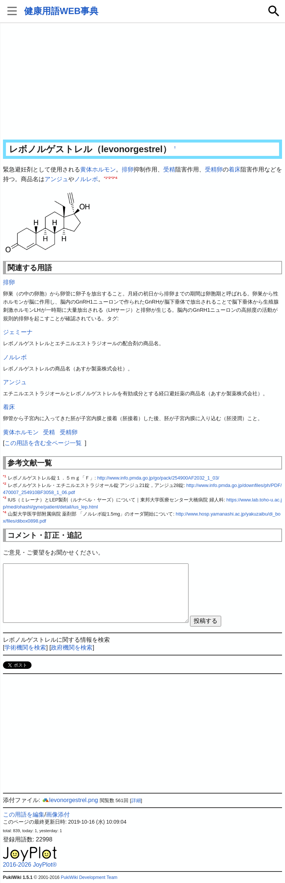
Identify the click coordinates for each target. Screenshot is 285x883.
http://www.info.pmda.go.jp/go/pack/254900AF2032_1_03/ (158, 478)
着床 (234, 169)
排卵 (128, 169)
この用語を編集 (24, 814)
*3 (112, 177)
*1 (105, 177)
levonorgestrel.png (70, 800)
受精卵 (214, 169)
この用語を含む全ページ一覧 (43, 443)
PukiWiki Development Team (89, 877)
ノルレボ (86, 179)
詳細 (136, 800)
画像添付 (58, 814)
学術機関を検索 (25, 647)
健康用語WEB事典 (61, 11)
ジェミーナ (18, 332)
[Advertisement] (142, 82)
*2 (109, 177)
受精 (169, 169)
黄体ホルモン (98, 169)
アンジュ (56, 179)
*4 (115, 177)
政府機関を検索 (71, 647)
